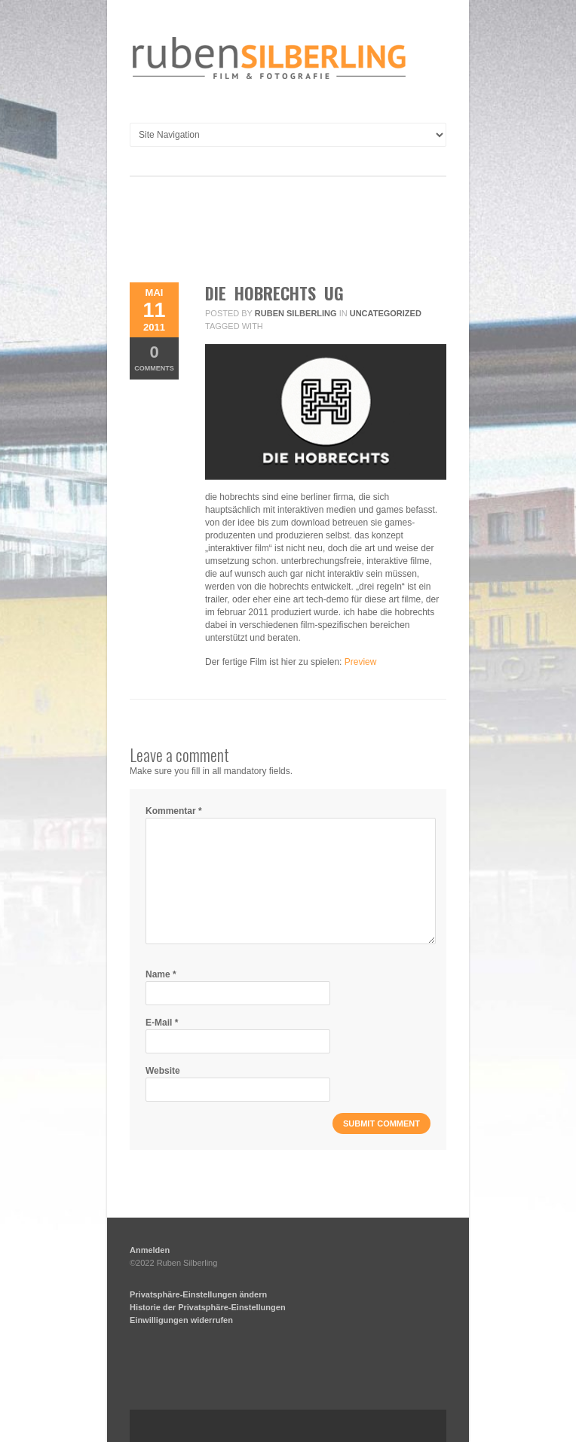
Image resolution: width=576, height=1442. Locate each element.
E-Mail (162, 1022)
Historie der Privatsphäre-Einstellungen (208, 1307)
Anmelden (150, 1250)
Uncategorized (385, 313)
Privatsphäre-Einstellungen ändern (198, 1294)
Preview (361, 662)
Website (163, 1070)
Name (161, 974)
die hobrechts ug (274, 293)
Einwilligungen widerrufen (181, 1320)
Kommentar (174, 811)
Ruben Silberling (296, 313)
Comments (154, 357)
